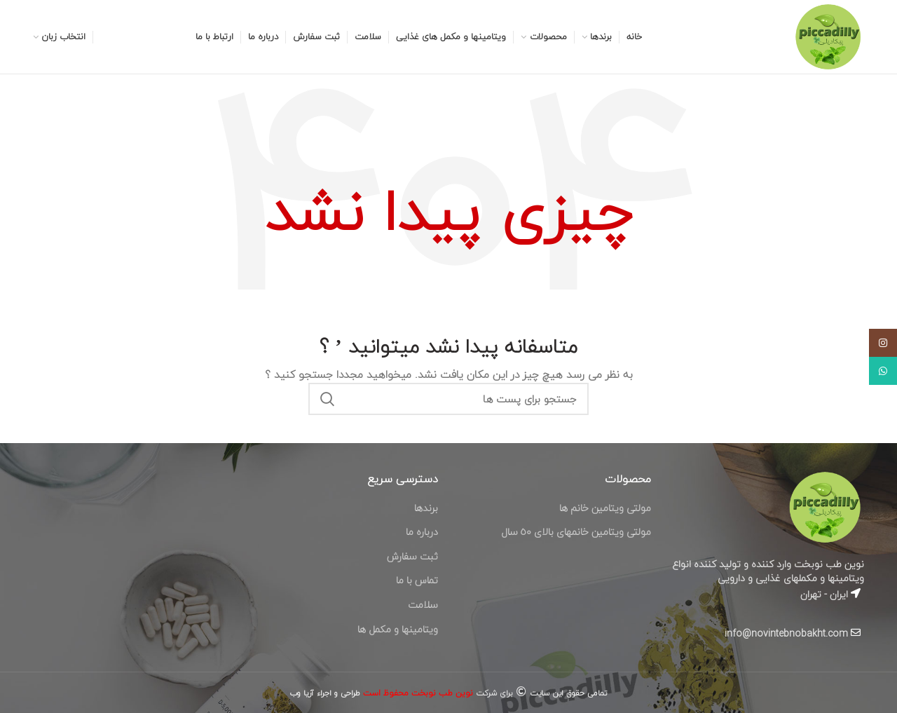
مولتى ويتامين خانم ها (605, 508)
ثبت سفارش (412, 556)
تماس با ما (417, 580)
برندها (426, 508)
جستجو (327, 399)
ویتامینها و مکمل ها (397, 629)
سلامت (423, 604)
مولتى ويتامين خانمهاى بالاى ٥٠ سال (576, 532)
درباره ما (422, 532)
